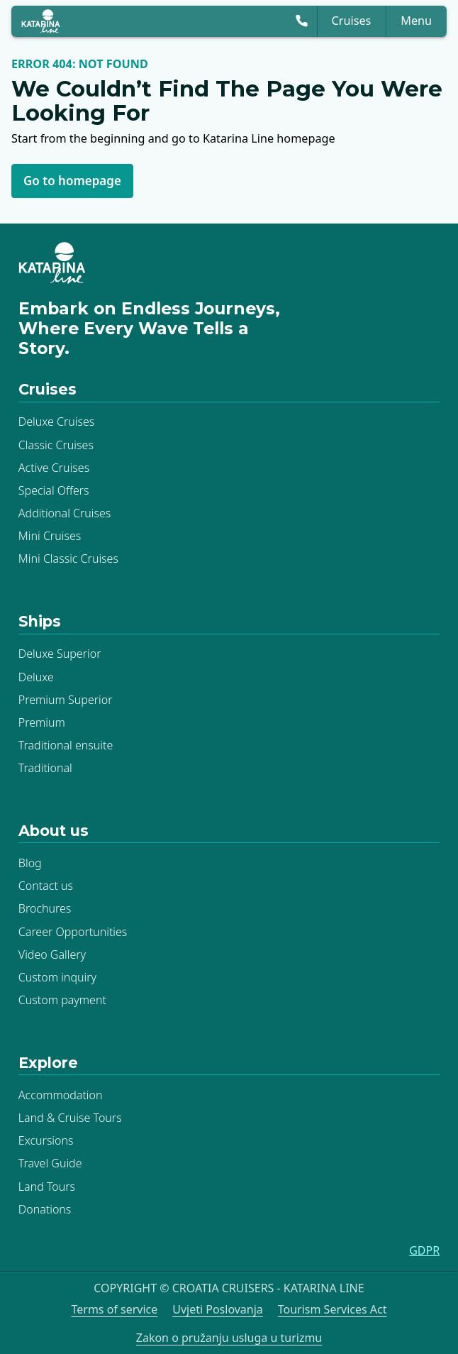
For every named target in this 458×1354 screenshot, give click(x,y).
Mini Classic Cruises (68, 558)
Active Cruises (53, 467)
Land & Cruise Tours (70, 1117)
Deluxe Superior (59, 653)
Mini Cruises (49, 536)
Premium (41, 722)
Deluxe (36, 676)
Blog (30, 863)
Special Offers (53, 489)
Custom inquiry (57, 976)
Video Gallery (52, 954)
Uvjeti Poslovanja (217, 1309)
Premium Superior (65, 699)
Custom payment (62, 999)
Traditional (45, 768)
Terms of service (114, 1309)
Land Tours (46, 1186)
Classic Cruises (56, 444)
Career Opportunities (73, 931)
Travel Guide (50, 1163)
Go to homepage (72, 180)
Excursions (46, 1140)
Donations (45, 1208)
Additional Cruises (64, 512)
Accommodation (60, 1095)
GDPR (424, 1250)
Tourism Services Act (332, 1309)
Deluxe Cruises (56, 421)
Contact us (45, 885)
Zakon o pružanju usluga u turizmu (229, 1337)
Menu (416, 20)
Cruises (352, 20)
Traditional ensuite (65, 744)
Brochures (44, 908)
